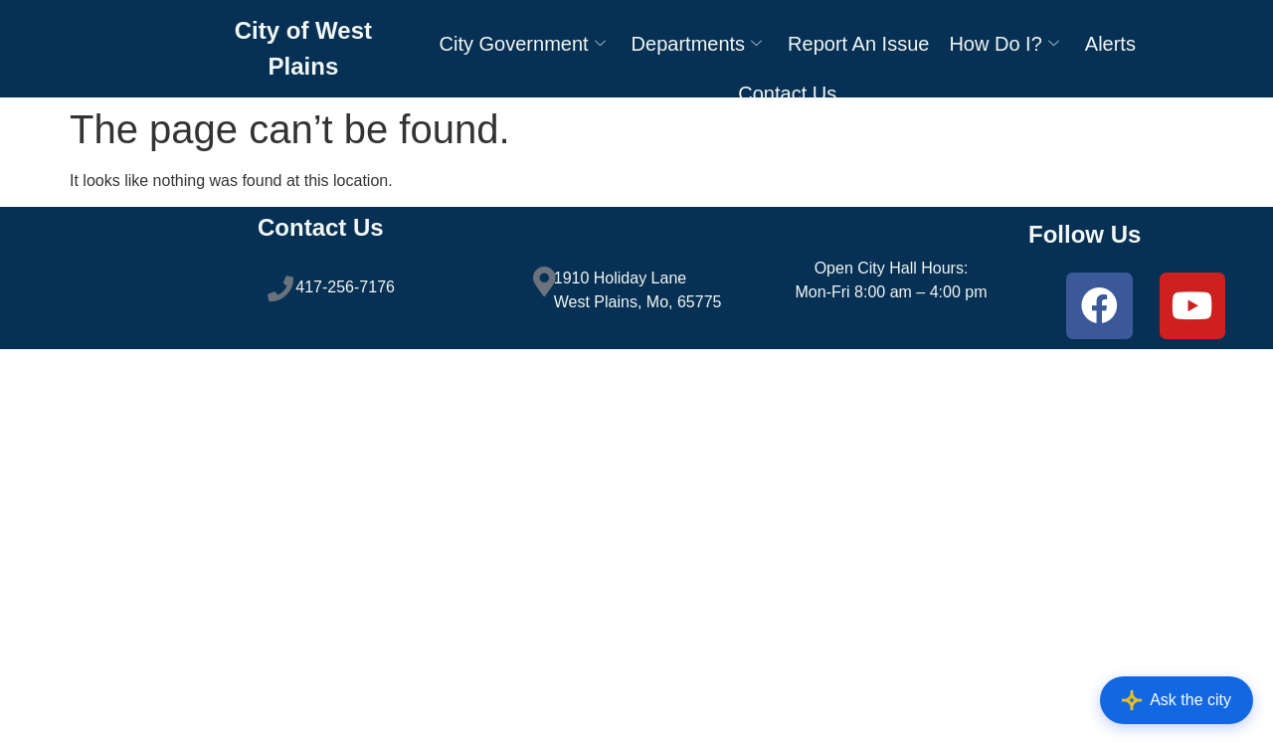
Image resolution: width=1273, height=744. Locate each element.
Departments (697, 50)
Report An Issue (858, 50)
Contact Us (787, 99)
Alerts (1110, 50)
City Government (523, 50)
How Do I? (1003, 50)
